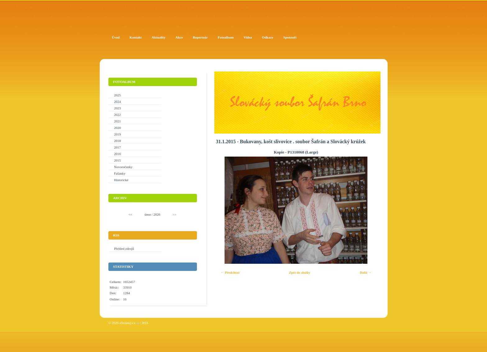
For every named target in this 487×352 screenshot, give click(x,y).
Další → (365, 272)
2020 (117, 128)
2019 (117, 134)
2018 (117, 141)
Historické (121, 180)
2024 (117, 101)
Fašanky (119, 173)
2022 (117, 115)
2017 (117, 147)
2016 (117, 154)
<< (130, 214)
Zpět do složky (299, 272)
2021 (117, 121)
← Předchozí (230, 272)
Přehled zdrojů (124, 248)
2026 (156, 214)
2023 (117, 108)
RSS (145, 323)
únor (147, 214)
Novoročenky (123, 167)
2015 (117, 160)
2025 (117, 95)
